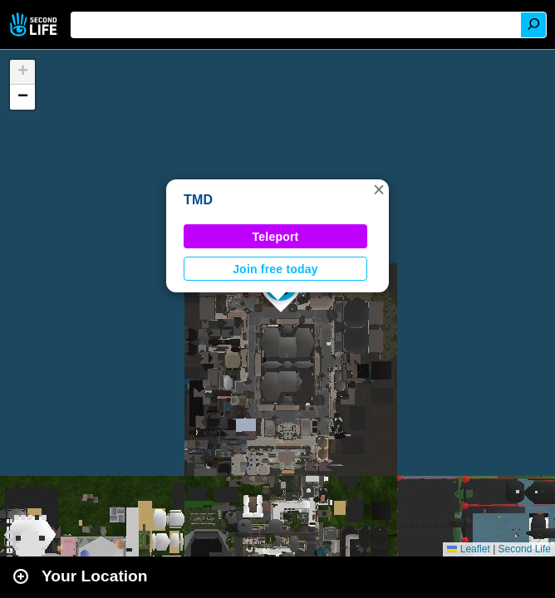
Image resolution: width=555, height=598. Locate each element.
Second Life (35, 24)
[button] (379, 189)
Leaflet (468, 549)
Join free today (275, 269)
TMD (198, 200)
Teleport (276, 236)
